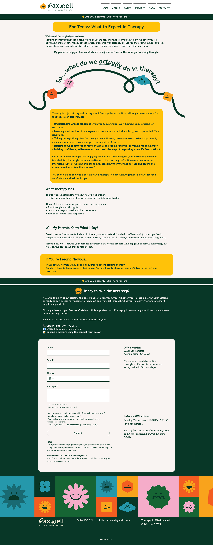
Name (51, 347)
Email (50, 360)
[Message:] (78, 395)
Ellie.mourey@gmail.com (68, 329)
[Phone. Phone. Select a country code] (51, 378)
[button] (116, 6)
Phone (50, 373)
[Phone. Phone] (81, 378)
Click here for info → (118, 16)
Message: (52, 386)
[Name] (77, 352)
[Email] (77, 365)
